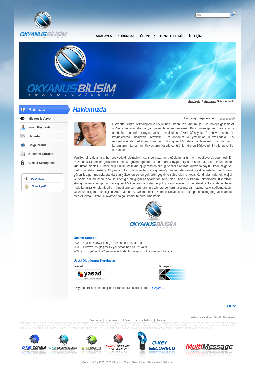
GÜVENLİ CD (196, 325)
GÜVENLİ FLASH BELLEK (220, 325)
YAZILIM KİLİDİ (96, 325)
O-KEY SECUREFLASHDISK (106, 323)
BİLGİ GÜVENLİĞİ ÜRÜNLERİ (170, 325)
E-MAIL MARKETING (106, 328)
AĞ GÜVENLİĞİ (65, 325)
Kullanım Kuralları (201, 317)
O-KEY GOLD (218, 323)
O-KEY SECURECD (136, 323)
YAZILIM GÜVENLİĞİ (118, 325)
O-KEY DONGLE (28, 323)
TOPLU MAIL (206, 328)
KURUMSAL (126, 36)
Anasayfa (96, 320)
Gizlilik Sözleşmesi (225, 317)
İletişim (161, 320)
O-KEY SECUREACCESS (53, 323)
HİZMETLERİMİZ (172, 36)
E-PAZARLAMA (128, 328)
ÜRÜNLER (147, 36)
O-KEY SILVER (200, 323)
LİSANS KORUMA (141, 325)
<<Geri (231, 306)
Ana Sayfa (194, 101)
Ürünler (126, 320)
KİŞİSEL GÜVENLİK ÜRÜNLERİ (76, 328)
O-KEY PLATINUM (44, 325)
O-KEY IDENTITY (79, 323)
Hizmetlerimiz (144, 320)
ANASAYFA (104, 36)
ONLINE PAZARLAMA (185, 328)
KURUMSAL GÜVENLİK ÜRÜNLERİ (38, 328)
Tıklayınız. (157, 288)
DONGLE (81, 325)
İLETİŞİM (195, 36)
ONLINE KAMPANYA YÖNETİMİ (155, 328)
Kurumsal (210, 101)
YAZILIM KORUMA (159, 323)
